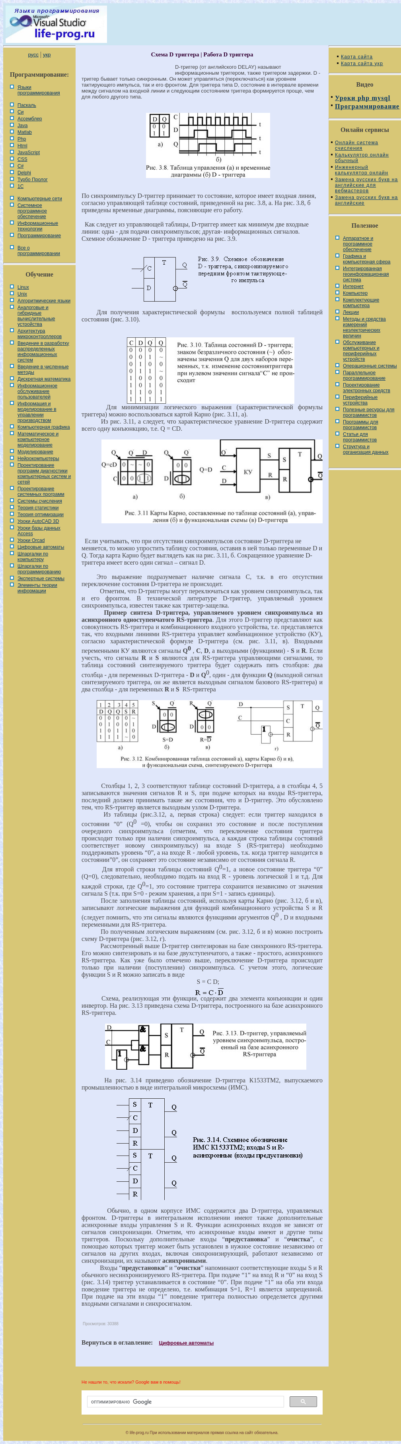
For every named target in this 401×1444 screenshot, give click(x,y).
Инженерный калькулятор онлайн (361, 170)
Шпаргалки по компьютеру (33, 556)
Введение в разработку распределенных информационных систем (43, 352)
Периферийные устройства (360, 400)
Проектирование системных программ (41, 491)
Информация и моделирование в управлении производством (37, 412)
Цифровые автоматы (41, 547)
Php (22, 139)
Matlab (25, 132)
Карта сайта (357, 57)
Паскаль (27, 105)
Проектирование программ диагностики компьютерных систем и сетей (44, 474)
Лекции (351, 312)
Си (20, 112)
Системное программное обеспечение (32, 211)
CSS (22, 159)
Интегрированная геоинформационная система (366, 274)
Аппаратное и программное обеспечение (358, 244)
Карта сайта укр (362, 63)
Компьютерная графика (44, 427)
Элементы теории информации (37, 588)
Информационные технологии (38, 226)
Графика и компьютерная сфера (367, 259)
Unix (22, 294)
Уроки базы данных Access (39, 530)
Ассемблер (30, 119)
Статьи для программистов (360, 437)
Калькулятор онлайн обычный (362, 157)
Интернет (353, 286)
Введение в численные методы (43, 369)
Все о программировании (39, 250)
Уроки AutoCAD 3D (38, 521)
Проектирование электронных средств (366, 387)
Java (22, 125)
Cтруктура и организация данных (366, 449)
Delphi (24, 173)
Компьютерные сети (40, 198)
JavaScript (29, 152)
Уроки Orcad (31, 540)
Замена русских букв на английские (366, 200)
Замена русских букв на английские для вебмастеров (366, 185)
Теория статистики (38, 508)
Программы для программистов (360, 424)
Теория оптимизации (41, 514)
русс (33, 55)
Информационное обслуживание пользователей (37, 391)
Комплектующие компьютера (361, 302)
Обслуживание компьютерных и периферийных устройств (361, 351)
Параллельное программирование (364, 375)
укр (47, 55)
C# (20, 166)
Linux (23, 287)
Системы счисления (40, 501)
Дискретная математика (44, 379)
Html (22, 146)
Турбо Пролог (33, 179)
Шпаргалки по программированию (39, 569)
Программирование (39, 235)
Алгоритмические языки (44, 301)
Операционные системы (370, 366)
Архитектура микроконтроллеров (40, 333)
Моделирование (35, 452)
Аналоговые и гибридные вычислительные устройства (36, 316)
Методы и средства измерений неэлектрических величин (364, 327)
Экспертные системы (41, 578)
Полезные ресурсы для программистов (369, 412)
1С (20, 186)
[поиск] (184, 1401)
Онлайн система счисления (356, 145)
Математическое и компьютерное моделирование (38, 439)
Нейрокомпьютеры (38, 458)
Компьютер (355, 293)
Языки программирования (39, 90)
